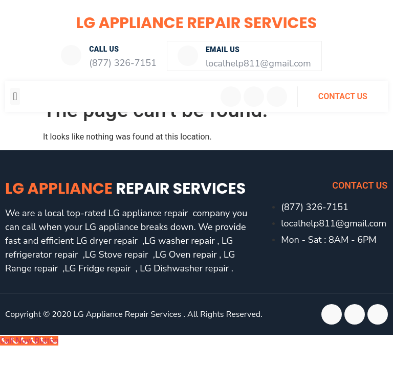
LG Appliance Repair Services (196, 23)
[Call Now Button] (29, 339)
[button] (15, 95)
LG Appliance (125, 187)
